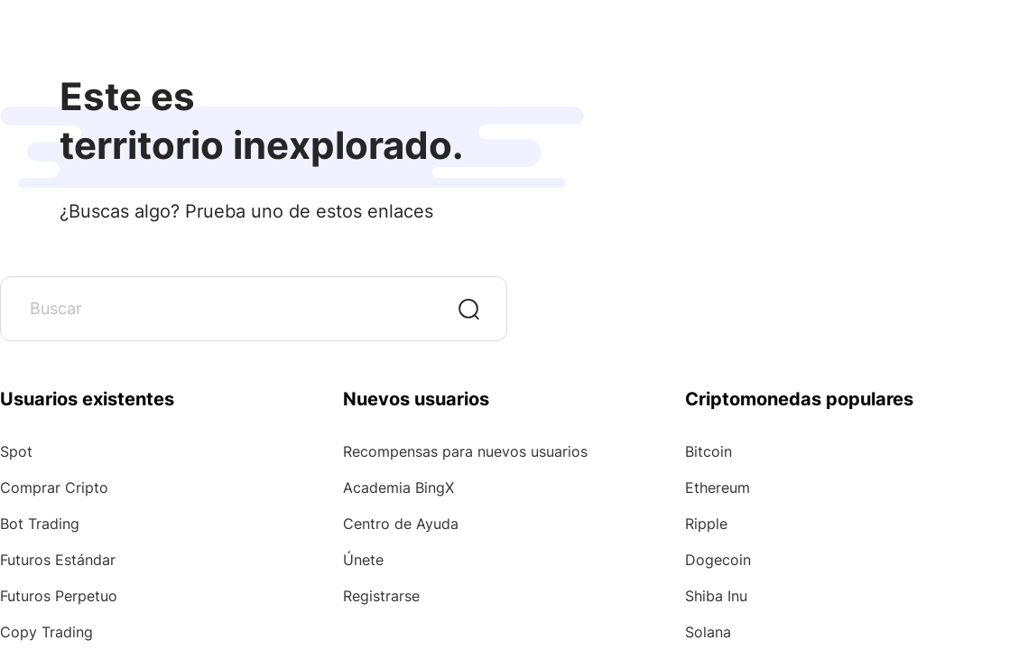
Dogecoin (718, 560)
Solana (708, 632)
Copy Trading (46, 632)
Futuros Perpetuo (58, 596)
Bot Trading (39, 524)
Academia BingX (398, 487)
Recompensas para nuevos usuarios (465, 451)
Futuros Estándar (58, 560)
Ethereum (717, 487)
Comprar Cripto (54, 487)
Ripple (706, 524)
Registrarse (381, 596)
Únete (363, 560)
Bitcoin (708, 451)
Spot (16, 451)
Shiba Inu (716, 596)
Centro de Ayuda (400, 524)
